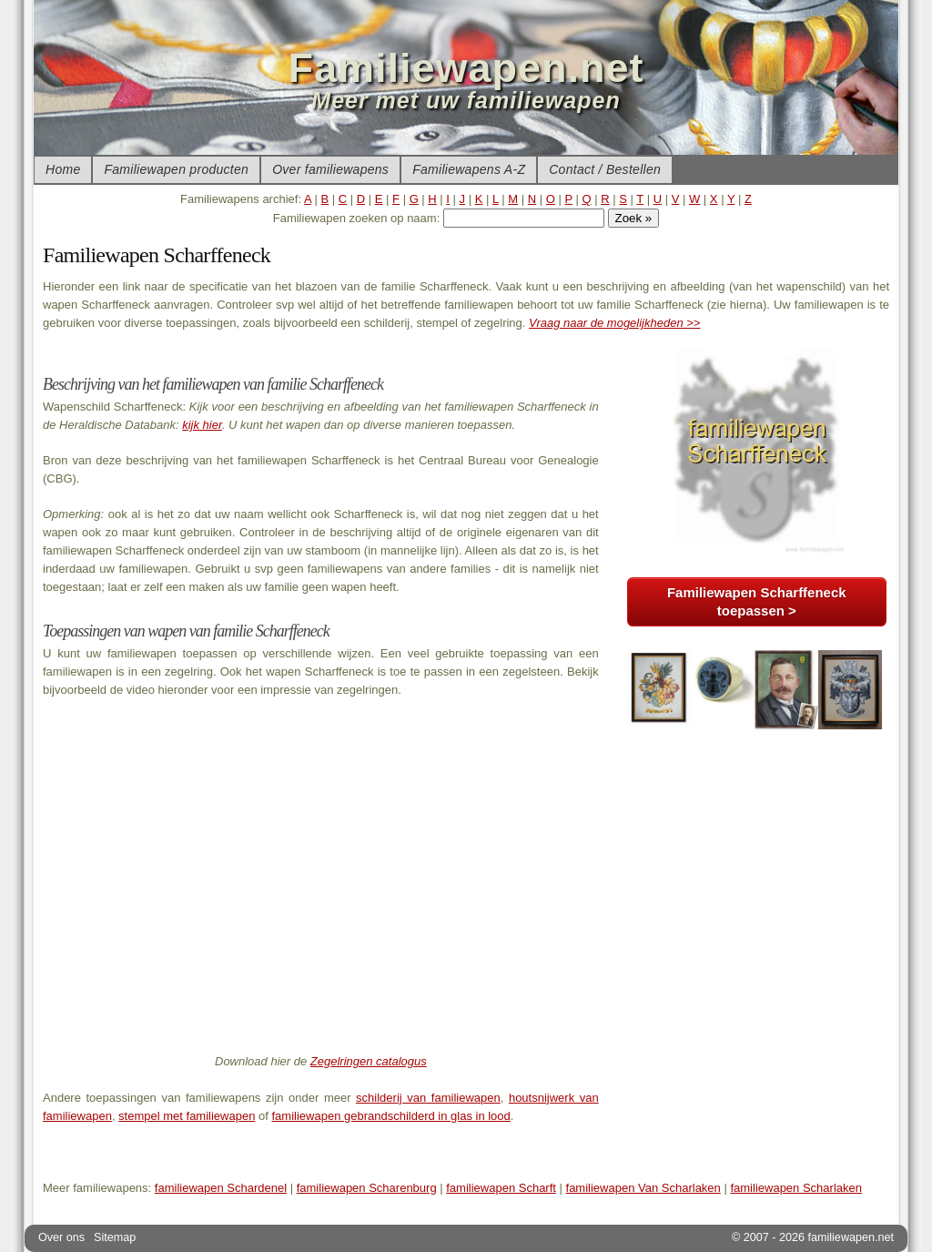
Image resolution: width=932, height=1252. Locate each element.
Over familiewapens (330, 169)
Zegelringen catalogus (368, 1061)
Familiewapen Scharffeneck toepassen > (756, 601)
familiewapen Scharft (501, 1188)
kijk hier (202, 425)
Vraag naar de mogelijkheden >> (614, 323)
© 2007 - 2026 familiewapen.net (813, 1237)
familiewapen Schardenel (221, 1188)
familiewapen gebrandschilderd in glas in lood (390, 1116)
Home (63, 169)
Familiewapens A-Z (468, 169)
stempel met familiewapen (186, 1116)
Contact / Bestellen (605, 169)
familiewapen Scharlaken (796, 1188)
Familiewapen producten (176, 169)
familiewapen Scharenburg (367, 1188)
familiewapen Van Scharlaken (643, 1188)
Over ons (61, 1237)
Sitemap (115, 1237)
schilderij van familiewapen (428, 1097)
